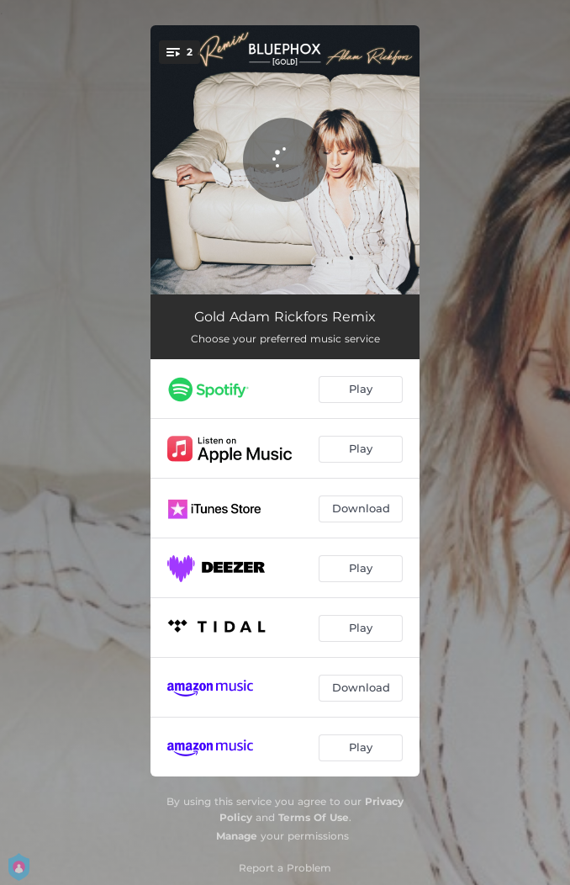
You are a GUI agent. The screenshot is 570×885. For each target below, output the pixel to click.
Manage (236, 835)
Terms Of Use (313, 817)
